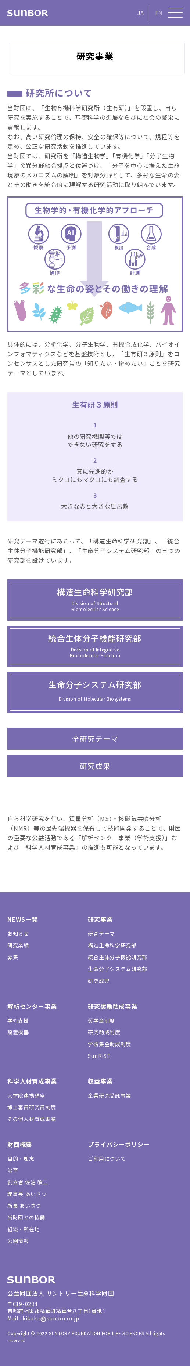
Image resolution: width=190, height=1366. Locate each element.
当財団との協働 (26, 1217)
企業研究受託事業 (109, 1095)
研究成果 (95, 765)
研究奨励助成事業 (112, 1006)
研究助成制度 (104, 1032)
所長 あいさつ (24, 1205)
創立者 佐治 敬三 (27, 1182)
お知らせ (18, 933)
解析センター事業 (32, 1006)
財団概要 (19, 1144)
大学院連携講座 (26, 1095)
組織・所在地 (23, 1229)
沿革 (12, 1170)
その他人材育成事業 (31, 1119)
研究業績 (18, 945)
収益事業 (100, 1081)
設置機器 (18, 1032)
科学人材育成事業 (32, 1081)
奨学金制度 (101, 1020)
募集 (12, 957)
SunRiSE (99, 1055)
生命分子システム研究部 (117, 968)
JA (140, 13)
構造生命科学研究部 (112, 945)
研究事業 (100, 919)
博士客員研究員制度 (31, 1107)
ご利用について (107, 1158)
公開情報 (18, 1240)
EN (158, 13)
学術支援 (18, 1020)
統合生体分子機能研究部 (117, 957)
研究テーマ (101, 933)
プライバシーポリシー (119, 1144)
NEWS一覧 (22, 919)
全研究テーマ (95, 738)
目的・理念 (21, 1158)
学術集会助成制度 (109, 1044)
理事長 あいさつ (27, 1193)
